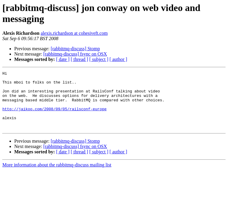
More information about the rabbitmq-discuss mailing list (56, 176)
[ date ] (62, 59)
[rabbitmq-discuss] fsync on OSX (75, 53)
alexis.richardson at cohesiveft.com (74, 33)
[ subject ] (98, 59)
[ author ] (118, 59)
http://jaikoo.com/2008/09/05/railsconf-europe (54, 116)
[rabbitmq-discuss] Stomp (75, 48)
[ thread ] (79, 59)
